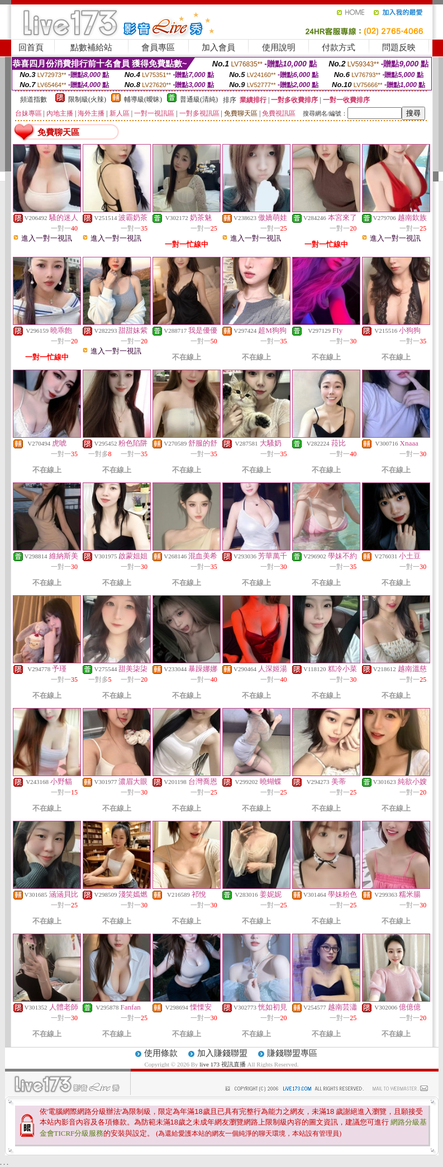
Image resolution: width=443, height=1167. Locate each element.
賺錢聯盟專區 (292, 1053)
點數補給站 (91, 47)
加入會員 (218, 47)
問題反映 (399, 47)
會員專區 (158, 47)
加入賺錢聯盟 (222, 1053)
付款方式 (338, 47)
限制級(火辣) (87, 99)
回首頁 (31, 47)
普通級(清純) (199, 99)
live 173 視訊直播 (222, 1064)
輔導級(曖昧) (143, 99)
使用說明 (279, 47)
